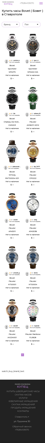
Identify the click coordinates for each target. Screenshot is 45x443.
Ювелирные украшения (23, 401)
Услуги (24, 398)
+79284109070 (27, 3)
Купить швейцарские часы (23, 391)
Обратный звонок (21, 426)
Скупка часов (24, 394)
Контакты (24, 411)
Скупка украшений (24, 404)
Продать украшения (24, 408)
